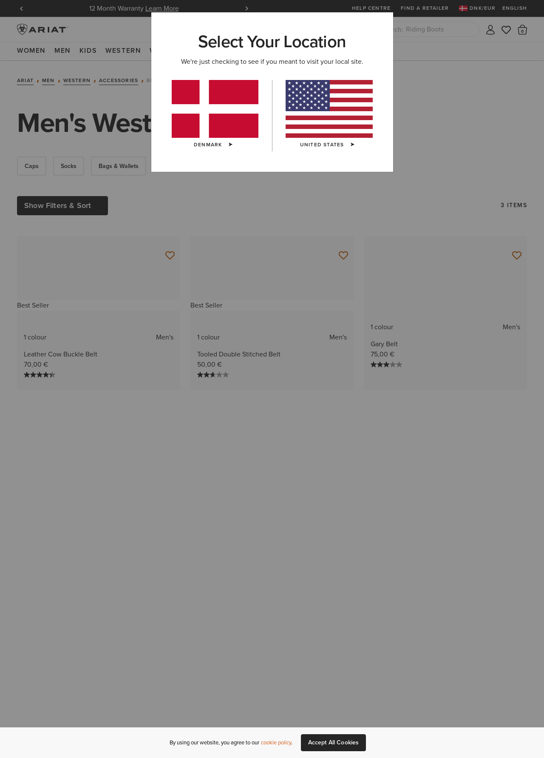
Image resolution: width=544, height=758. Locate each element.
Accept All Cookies (333, 742)
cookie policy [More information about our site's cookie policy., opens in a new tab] (276, 742)
